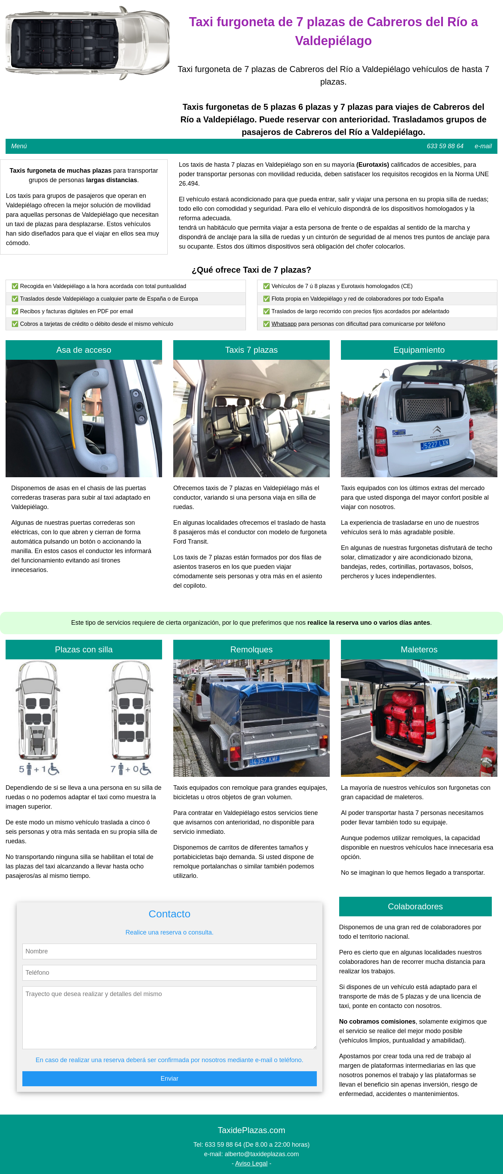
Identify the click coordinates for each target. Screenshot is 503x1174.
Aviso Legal (251, 1163)
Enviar (169, 1078)
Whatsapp (284, 324)
